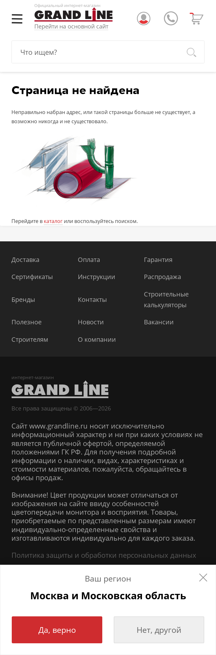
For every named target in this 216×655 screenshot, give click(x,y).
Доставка (25, 259)
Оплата (89, 259)
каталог (53, 221)
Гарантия (158, 259)
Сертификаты (32, 276)
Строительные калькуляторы (166, 299)
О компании (97, 339)
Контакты (92, 299)
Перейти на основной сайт (71, 26)
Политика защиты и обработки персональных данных (103, 555)
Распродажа (162, 276)
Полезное (26, 322)
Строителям (29, 339)
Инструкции (96, 276)
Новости (91, 322)
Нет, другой (159, 629)
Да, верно (57, 629)
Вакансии (159, 322)
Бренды (23, 299)
